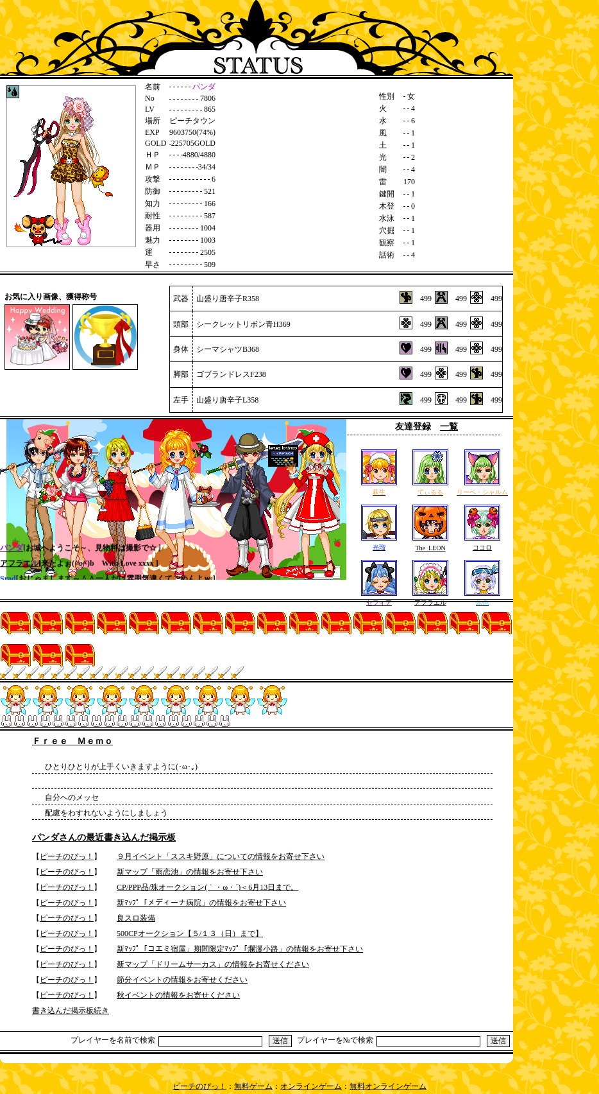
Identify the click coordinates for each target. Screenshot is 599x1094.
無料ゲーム (253, 1086)
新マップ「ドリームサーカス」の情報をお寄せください (213, 964)
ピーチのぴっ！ (67, 856)
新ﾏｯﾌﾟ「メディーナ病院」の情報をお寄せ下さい (201, 902)
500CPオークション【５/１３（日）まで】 (190, 933)
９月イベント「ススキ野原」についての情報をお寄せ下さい (221, 856)
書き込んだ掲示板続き (70, 1010)
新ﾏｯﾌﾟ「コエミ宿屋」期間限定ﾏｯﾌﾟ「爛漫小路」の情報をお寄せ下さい (240, 948)
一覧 (449, 426)
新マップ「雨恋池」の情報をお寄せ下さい (190, 871)
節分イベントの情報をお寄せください (182, 979)
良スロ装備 (136, 918)
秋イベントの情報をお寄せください (178, 995)
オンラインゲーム (311, 1086)
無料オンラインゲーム (388, 1086)
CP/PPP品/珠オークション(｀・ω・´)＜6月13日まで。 (207, 887)
